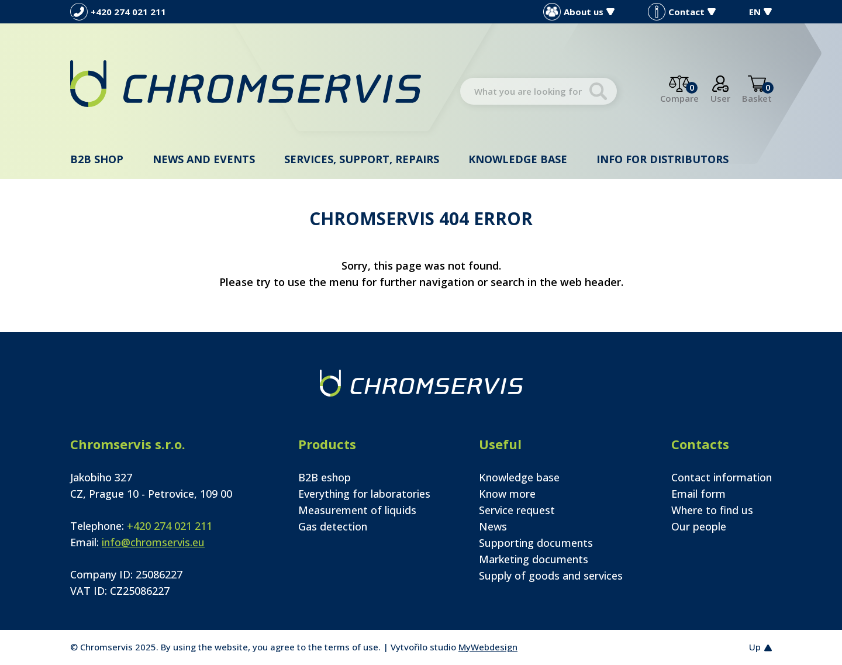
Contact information (721, 477)
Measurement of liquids (357, 510)
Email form (698, 494)
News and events (204, 159)
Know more (507, 494)
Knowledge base (517, 159)
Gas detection (332, 526)
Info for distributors (662, 159)
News (493, 526)
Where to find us (712, 510)
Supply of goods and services (551, 575)
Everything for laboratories (364, 494)
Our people (698, 526)
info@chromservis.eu (153, 542)
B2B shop (96, 159)
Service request (517, 510)
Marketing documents (533, 559)
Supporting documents (536, 543)
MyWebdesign (487, 647)
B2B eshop (324, 477)
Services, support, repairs (361, 159)
